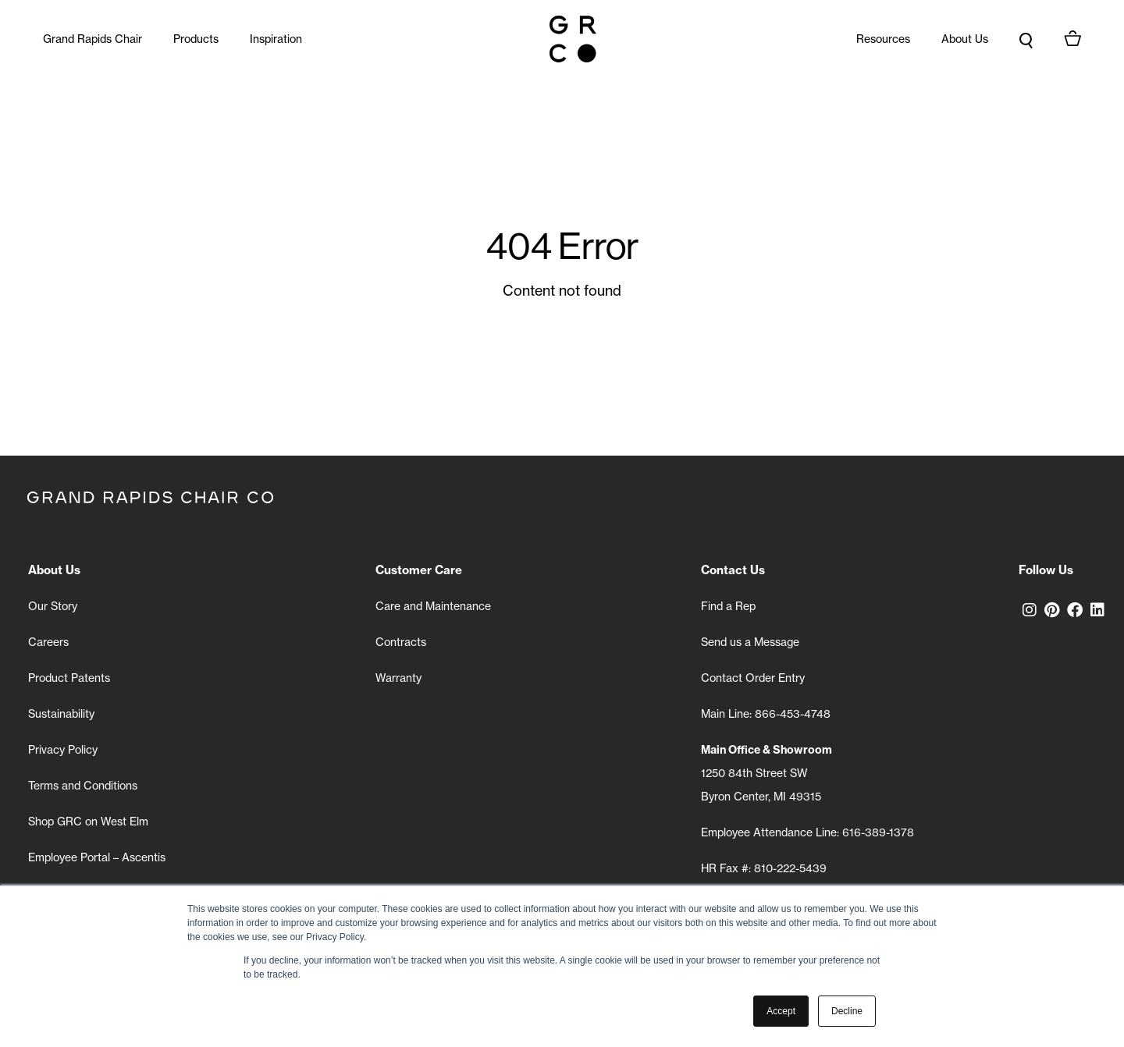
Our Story (52, 606)
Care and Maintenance (433, 606)
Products (196, 39)
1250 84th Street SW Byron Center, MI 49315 (766, 773)
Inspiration (276, 39)
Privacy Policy (63, 750)
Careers (48, 642)
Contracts (400, 642)
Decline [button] (847, 1011)
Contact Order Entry (753, 678)
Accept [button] (781, 1011)
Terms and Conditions (82, 786)
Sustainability (61, 714)
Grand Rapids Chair (92, 39)
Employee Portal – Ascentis (96, 857)
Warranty (398, 678)
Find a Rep (728, 606)
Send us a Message (750, 642)
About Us (964, 39)
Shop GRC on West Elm (88, 822)
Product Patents (69, 678)
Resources (883, 39)
